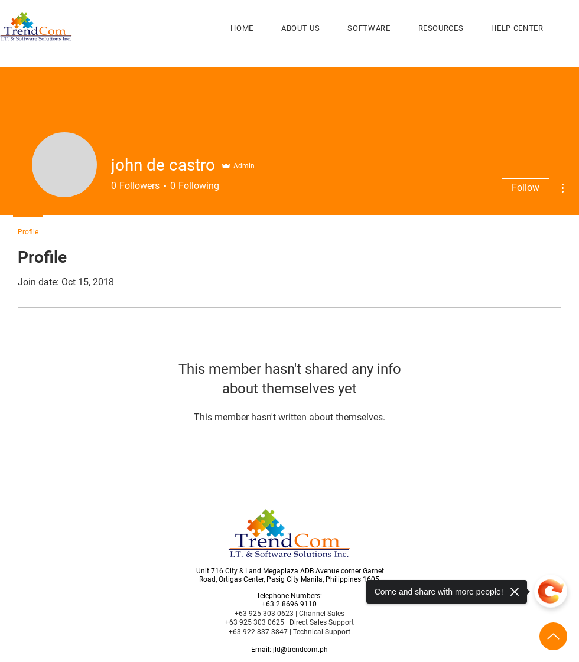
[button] (369, 28)
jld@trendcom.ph (300, 649)
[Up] (553, 636)
